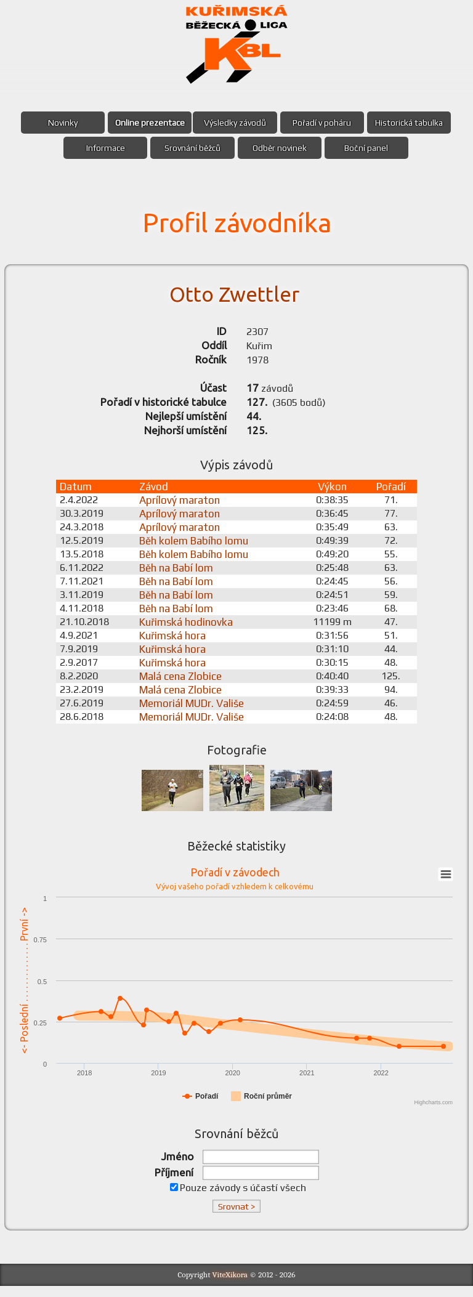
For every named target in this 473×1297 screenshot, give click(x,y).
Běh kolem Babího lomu (198, 549)
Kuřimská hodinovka (191, 630)
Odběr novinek (281, 148)
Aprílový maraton (184, 508)
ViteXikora (230, 1285)
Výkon (332, 494)
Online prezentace (147, 122)
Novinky (58, 122)
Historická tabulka (414, 122)
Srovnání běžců (191, 148)
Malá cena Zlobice (185, 684)
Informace (102, 148)
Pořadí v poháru (324, 122)
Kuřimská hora (177, 643)
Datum (77, 494)
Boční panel (370, 148)
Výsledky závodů (235, 122)
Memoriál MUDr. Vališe (196, 711)
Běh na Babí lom (181, 576)
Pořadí (391, 494)
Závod (158, 494)
